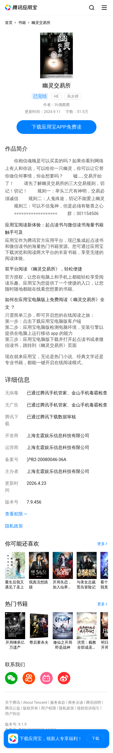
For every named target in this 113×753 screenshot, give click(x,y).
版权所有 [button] (30, 708)
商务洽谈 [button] (75, 702)
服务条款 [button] (57, 702)
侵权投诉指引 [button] (88, 708)
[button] (21, 7)
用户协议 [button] (12, 714)
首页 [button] (9, 22)
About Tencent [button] (35, 702)
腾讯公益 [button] (12, 708)
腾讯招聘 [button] (93, 702)
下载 (95, 738)
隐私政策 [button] (14, 526)
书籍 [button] (22, 22)
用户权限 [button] (48, 708)
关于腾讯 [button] (12, 702)
